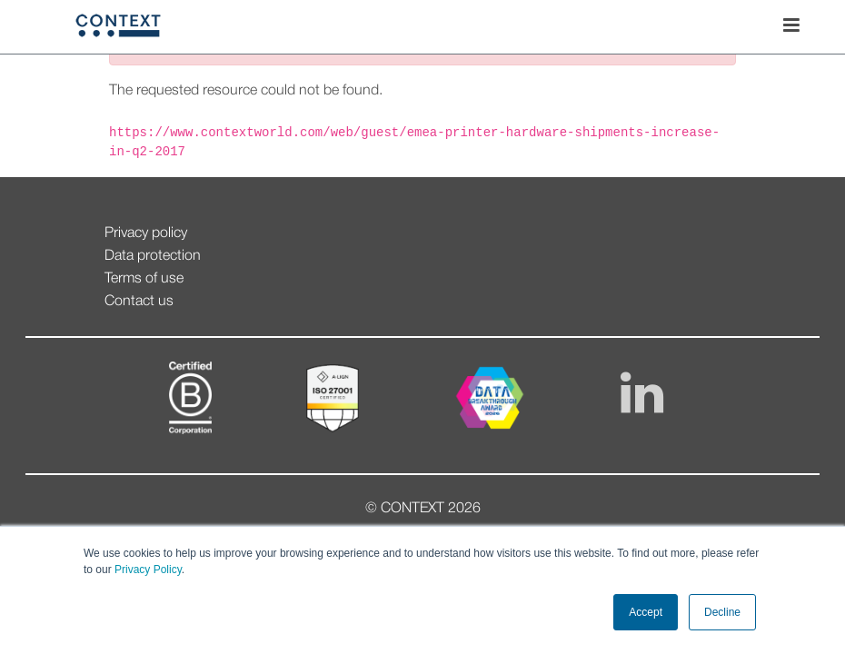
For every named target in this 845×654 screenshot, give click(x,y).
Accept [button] (645, 612)
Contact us (139, 301)
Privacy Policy (147, 569)
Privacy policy (145, 233)
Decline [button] (722, 612)
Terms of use (144, 278)
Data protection (152, 256)
